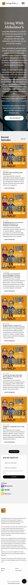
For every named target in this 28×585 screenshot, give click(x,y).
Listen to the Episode (9, 188)
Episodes (3, 568)
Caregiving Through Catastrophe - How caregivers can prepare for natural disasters (13, 376)
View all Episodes (14, 451)
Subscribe (14, 476)
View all (24, 139)
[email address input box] (14, 468)
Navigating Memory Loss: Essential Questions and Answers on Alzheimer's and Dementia (13, 224)
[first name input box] (14, 463)
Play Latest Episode (14, 118)
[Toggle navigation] (23, 3)
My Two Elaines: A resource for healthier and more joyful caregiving (14, 326)
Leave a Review (18, 570)
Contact (17, 568)
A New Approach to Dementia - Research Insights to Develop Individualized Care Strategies (12, 275)
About (2, 570)
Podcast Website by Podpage (14, 583)
